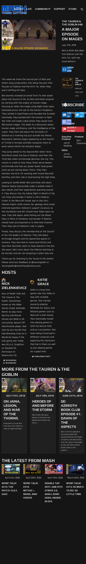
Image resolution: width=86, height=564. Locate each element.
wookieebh (10, 363)
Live (29, 8)
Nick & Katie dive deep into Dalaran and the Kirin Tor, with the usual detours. (73, 56)
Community (43, 8)
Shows (18, 8)
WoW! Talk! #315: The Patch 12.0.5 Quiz (9, 488)
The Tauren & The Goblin (79, 82)
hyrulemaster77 (42, 356)
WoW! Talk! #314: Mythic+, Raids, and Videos (30, 490)
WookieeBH (11, 360)
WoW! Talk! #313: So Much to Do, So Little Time (75, 488)
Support (59, 8)
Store (73, 8)
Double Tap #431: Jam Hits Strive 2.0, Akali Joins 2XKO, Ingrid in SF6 (54, 492)
